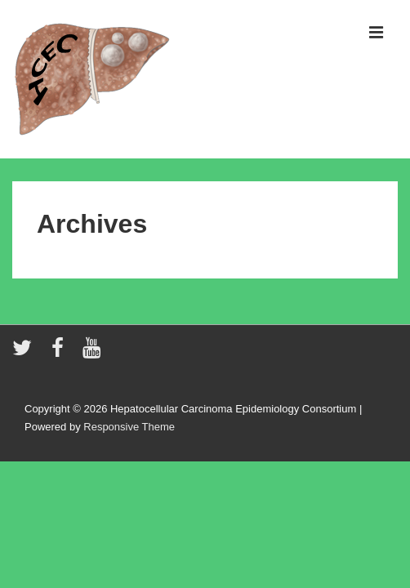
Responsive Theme (129, 427)
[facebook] (61, 353)
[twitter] (25, 353)
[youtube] (93, 353)
